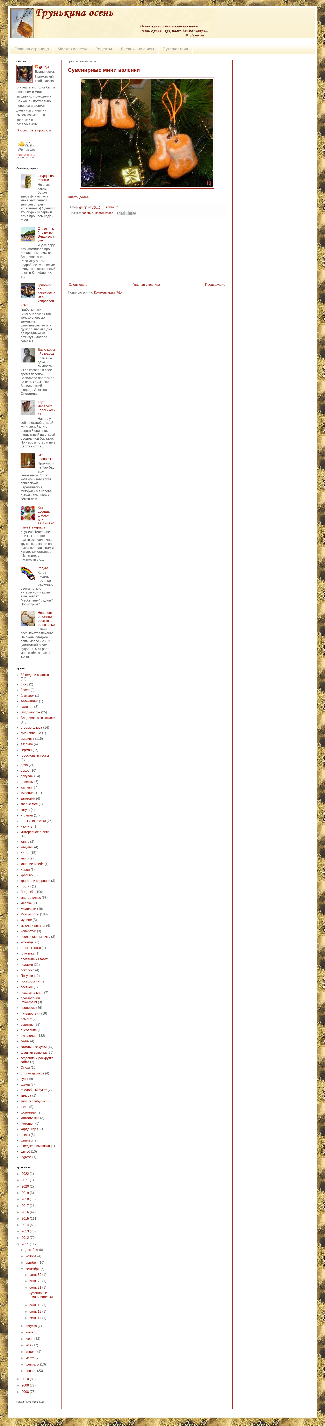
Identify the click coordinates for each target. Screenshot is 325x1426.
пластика (27, 953)
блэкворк (27, 695)
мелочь (26, 903)
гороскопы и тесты (35, 755)
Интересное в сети (35, 832)
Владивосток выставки (38, 718)
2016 (26, 1212)
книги (25, 858)
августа (32, 1326)
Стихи (25, 1067)
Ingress (26, 1157)
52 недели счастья (35, 675)
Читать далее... (79, 197)
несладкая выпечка (35, 936)
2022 (26, 1173)
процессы (28, 1007)
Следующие (78, 284)
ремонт (26, 1019)
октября (32, 1262)
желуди (26, 787)
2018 (26, 1199)
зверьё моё (29, 804)
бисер (25, 690)
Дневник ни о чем (137, 49)
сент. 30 (35, 1274)
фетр (24, 1107)
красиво (27, 875)
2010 (26, 1379)
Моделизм (28, 908)
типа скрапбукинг (34, 1101)
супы (24, 1079)
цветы (25, 1135)
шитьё (25, 1151)
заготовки (28, 798)
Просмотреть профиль (33, 130)
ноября (31, 1256)
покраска (27, 970)
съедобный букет (34, 1090)
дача (24, 765)
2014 (26, 1225)
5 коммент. (111, 207)
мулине (26, 920)
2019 (26, 1193)
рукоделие (28, 1035)
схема (25, 1084)
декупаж (27, 776)
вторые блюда (31, 727)
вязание (27, 744)
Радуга (43, 568)
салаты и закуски (34, 1047)
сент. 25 (35, 1281)
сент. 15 (35, 1311)
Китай (25, 853)
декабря (32, 1250)
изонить (26, 826)
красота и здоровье (35, 881)
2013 (26, 1231)
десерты (27, 782)
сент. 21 (35, 1287)
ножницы (27, 942)
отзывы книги (31, 948)
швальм (27, 1140)
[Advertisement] (147, 250)
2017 (26, 1206)
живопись (28, 793)
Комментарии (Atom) (109, 292)
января (31, 1371)
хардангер (28, 1129)
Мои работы (30, 914)
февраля (33, 1364)
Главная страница (31, 49)
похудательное (32, 992)
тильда (26, 1095)
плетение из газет (34, 959)
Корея (25, 869)
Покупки (27, 976)
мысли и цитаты (33, 925)
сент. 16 (35, 1305)
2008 (26, 1391)
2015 (26, 1218)
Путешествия (175, 49)
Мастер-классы (72, 49)
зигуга (25, 810)
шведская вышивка (35, 1146)
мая (29, 1345)
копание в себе (32, 864)
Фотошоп (27, 1123)
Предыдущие (215, 284)
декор (25, 770)
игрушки (27, 815)
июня (30, 1338)
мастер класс (104, 213)
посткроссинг (31, 981)
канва (25, 841)
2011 (26, 1244)
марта (31, 1358)
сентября (33, 1269)
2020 (26, 1186)
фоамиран (29, 1112)
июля (30, 1332)
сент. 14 (35, 1318)
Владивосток (30, 712)
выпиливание (31, 733)
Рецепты (103, 49)
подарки (27, 964)
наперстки (28, 931)
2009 (26, 1385)
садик (25, 1041)
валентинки (29, 701)
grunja (83, 207)
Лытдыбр (28, 892)
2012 (26, 1237)
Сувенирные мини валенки (104, 70)
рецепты (27, 1024)
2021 (26, 1180)
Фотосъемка (30, 1118)
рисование (29, 1030)
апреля (31, 1351)
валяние (87, 213)
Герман (26, 750)
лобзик (26, 886)
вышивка (27, 738)
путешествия (30, 1013)
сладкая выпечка (34, 1052)
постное (27, 987)
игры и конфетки (33, 821)
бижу (24, 684)
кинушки (27, 847)
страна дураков (32, 1073)
